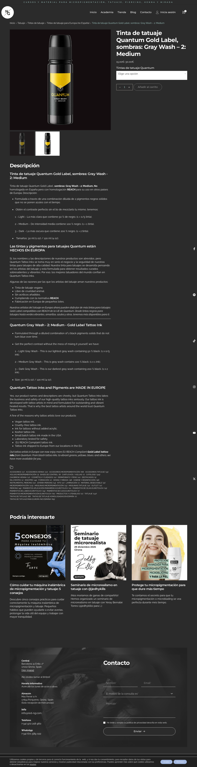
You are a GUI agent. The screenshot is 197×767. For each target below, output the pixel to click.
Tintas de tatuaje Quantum (135, 68)
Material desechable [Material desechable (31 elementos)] (93, 483)
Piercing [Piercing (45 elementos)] (15, 488)
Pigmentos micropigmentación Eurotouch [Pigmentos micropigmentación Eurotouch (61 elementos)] (32, 494)
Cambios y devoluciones (24, 755)
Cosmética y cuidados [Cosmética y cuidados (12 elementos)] (43, 477)
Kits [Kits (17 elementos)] (60, 483)
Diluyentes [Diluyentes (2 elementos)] (16, 480)
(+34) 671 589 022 (30, 730)
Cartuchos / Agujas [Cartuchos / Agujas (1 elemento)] (73, 475)
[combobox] (139, 689)
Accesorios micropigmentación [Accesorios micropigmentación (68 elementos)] (66, 472)
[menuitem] (91, 12)
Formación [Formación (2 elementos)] (45, 480)
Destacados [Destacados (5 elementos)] (89, 477)
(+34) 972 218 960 (30, 721)
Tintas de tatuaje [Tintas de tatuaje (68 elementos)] (20, 496)
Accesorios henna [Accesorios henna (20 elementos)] (37, 472)
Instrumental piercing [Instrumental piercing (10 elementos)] (23, 483)
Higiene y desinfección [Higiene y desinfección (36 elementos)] (86, 480)
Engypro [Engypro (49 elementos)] (31, 480)
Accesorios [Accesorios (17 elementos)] (17, 472)
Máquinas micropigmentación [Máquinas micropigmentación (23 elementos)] (51, 486)
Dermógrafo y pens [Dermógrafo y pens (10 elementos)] (69, 477)
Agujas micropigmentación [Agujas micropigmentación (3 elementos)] (24, 475)
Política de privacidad (44, 755)
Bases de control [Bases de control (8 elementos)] (50, 475)
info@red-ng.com (31, 712)
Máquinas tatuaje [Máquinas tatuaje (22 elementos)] (79, 486)
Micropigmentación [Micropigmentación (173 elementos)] (21, 486)
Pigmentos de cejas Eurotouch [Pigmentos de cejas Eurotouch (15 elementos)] (90, 488)
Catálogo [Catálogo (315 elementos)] (93, 475)
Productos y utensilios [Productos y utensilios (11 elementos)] (69, 494)
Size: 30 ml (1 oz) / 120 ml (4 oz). (33, 379)
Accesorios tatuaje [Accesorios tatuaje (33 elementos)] (96, 472)
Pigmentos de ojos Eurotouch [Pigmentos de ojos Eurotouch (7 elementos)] (63, 491)
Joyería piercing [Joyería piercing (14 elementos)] (46, 483)
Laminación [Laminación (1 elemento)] (73, 483)
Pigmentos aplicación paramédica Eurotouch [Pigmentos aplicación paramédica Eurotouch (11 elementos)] (47, 488)
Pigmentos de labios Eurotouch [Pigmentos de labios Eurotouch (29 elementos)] (27, 491)
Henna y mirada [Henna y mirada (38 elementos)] (62, 480)
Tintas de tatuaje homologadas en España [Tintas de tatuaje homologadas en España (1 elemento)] (54, 496)
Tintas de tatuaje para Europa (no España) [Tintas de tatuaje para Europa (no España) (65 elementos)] (32, 499)
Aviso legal (8, 755)
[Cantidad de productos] (124, 87)
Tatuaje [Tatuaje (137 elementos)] (91, 494)
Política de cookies (61, 755)
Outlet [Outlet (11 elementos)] (96, 486)
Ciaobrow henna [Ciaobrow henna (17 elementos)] (20, 477)
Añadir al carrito (148, 87)
